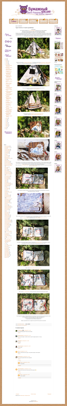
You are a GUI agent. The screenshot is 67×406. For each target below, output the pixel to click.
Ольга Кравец (7, 227)
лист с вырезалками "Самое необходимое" (43, 63)
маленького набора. (39, 242)
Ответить (19, 332)
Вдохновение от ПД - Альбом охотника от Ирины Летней (9, 76)
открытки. (6, 229)
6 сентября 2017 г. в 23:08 (26, 362)
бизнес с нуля (7, 156)
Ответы (20, 360)
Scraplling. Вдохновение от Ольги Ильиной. (9, 88)
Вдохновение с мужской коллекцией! (9, 102)
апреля (7, 122)
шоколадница (7, 250)
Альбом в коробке (7, 149)
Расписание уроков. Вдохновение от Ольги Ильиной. (8, 74)
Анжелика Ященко (7, 150)
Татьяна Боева (20, 330)
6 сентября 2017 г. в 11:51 (27, 330)
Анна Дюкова (6, 152)
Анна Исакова (7, 153)
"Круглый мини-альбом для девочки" (9, 66)
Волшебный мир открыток (8, 165)
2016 (5, 127)
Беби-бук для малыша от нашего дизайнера (9, 94)
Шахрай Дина (6, 249)
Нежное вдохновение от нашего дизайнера (9, 110)
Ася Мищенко (7, 155)
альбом (6, 148)
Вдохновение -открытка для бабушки (9, 67)
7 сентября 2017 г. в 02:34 (27, 368)
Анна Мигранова (35, 401)
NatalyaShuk (20, 340)
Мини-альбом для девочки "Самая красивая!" (8, 114)
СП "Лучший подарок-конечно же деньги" (8, 240)
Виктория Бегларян (7, 161)
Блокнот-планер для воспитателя (8, 104)
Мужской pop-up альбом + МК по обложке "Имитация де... (9, 92)
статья (6, 244)
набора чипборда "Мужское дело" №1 (37, 114)
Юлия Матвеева (7, 252)
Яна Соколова (7, 256)
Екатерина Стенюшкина (8, 174)
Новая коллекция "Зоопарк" (8, 100)
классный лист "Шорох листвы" (45, 62)
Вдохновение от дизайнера (8, 96)
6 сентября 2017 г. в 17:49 (23, 351)
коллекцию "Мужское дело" (28, 62)
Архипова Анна (20, 356)
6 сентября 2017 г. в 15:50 (25, 340)
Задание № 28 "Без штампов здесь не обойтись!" (8, 98)
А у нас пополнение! (8, 78)
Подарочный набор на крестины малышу (9, 69)
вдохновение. (6, 157)
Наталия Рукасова (20, 335)
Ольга (19, 351)
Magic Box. (6, 257)
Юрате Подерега (7, 254)
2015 (5, 128)
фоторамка (6, 248)
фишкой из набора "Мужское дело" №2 (37, 113)
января (7, 126)
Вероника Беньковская (8, 158)
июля (6, 119)
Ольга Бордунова (7, 224)
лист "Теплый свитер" (26, 291)
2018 (5, 58)
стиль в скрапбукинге (8, 245)
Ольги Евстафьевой (32, 30)
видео (5, 159)
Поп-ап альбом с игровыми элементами (8, 86)
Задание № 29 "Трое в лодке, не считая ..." (9, 83)
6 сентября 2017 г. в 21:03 (26, 356)
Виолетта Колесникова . (8, 164)
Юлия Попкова (7, 253)
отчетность (6, 230)
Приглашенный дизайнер (8, 231)
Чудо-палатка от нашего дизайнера (9, 108)
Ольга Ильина (7, 226)
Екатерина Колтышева (8, 173)
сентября (7, 64)
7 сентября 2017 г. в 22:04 (26, 374)
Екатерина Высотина (8, 172)
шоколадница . (7, 251)
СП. (5, 243)
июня (6, 120)
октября (7, 63)
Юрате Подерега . (7, 255)
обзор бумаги (6, 223)
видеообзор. (6, 160)
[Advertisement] (8, 29)
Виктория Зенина (7, 162)
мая (6, 121)
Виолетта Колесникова (8, 163)
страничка (6, 246)
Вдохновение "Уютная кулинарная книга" (9, 111)
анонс (5, 154)
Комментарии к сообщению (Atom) (25, 395)
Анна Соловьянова (21, 368)
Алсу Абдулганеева (7, 147)
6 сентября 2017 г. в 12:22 (27, 335)
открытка (6, 228)
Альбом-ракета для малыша (8, 106)
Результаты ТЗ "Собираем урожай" (9, 71)
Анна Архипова (7, 151)
